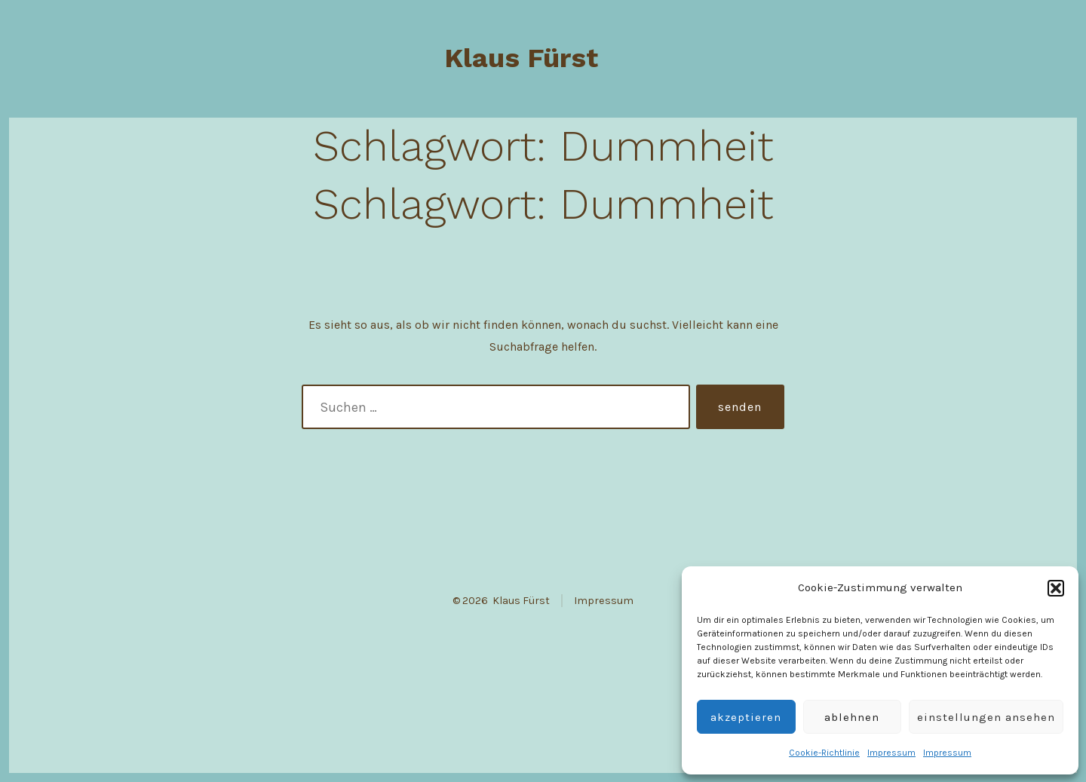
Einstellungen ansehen (986, 717)
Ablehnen (851, 717)
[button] (1055, 588)
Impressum (891, 752)
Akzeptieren (745, 717)
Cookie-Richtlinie (824, 752)
